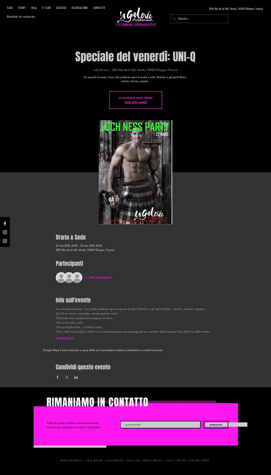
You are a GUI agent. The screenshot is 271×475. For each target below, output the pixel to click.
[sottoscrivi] (215, 424)
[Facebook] (5, 223)
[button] (61, 8)
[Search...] (199, 19)
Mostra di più (65, 338)
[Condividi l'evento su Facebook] (57, 377)
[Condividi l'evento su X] (67, 377)
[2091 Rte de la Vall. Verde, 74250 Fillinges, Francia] (227, 9)
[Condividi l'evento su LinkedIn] (76, 377)
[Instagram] (5, 232)
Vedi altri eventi (135, 102)
